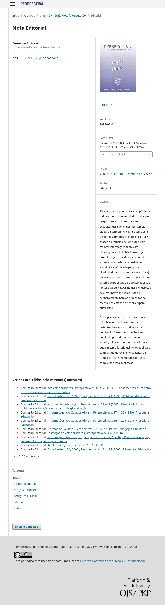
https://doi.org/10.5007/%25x (40, 58)
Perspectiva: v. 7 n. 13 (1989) (85, 445)
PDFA (108, 105)
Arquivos (29, 15)
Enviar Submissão (26, 526)
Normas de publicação (63, 404)
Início (15, 15)
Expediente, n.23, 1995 (63, 396)
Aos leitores (55, 445)
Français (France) (24, 490)
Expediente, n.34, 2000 (63, 449)
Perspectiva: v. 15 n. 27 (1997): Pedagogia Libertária (111, 429)
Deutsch (18, 508)
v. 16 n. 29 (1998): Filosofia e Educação (63, 15)
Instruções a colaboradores (66, 433)
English (17, 478)
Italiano (17, 502)
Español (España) (24, 484)
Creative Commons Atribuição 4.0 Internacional (112, 561)
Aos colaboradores (60, 388)
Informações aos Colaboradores (69, 412)
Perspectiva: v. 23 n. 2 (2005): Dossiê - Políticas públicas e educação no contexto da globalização (82, 406)
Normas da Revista (60, 429)
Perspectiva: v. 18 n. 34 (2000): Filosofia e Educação (116, 449)
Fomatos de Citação (114, 154)
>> (37, 456)
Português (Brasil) (24, 496)
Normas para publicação (64, 437)
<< (14, 456)
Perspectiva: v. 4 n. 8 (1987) (105, 433)
